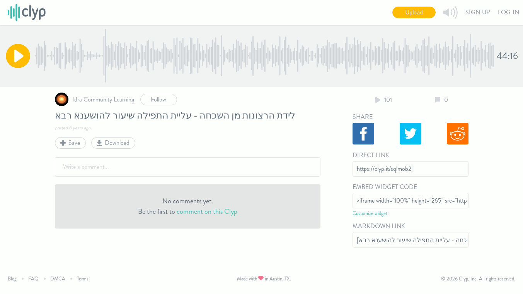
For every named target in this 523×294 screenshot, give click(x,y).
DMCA (57, 278)
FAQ (33, 278)
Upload (414, 12)
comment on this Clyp (207, 211)
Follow (158, 99)
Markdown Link (379, 226)
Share (363, 116)
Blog (12, 278)
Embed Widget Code (385, 186)
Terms (83, 278)
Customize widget (370, 213)
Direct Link (371, 155)
